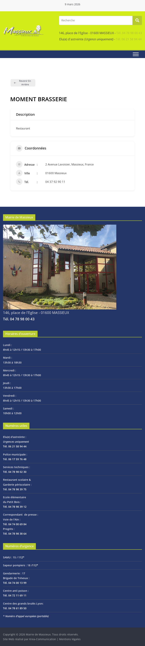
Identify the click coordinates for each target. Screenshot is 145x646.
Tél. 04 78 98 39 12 (14, 506)
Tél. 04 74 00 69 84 (14, 524)
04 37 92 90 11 (55, 182)
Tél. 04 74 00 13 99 (14, 583)
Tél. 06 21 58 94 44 (129, 39)
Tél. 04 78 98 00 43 (129, 33)
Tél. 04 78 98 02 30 (14, 472)
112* (21, 557)
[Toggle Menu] (136, 54)
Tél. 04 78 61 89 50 (14, 608)
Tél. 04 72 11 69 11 (14, 595)
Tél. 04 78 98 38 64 (14, 533)
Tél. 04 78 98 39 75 (14, 489)
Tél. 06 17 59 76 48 (14, 459)
